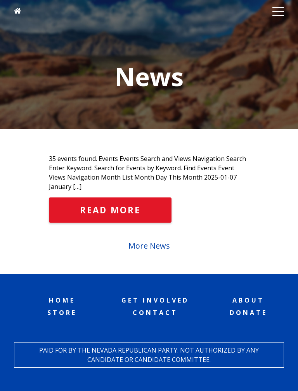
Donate (248, 312)
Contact (155, 312)
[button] (278, 11)
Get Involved (155, 300)
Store (62, 312)
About (248, 300)
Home (62, 300)
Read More (110, 210)
